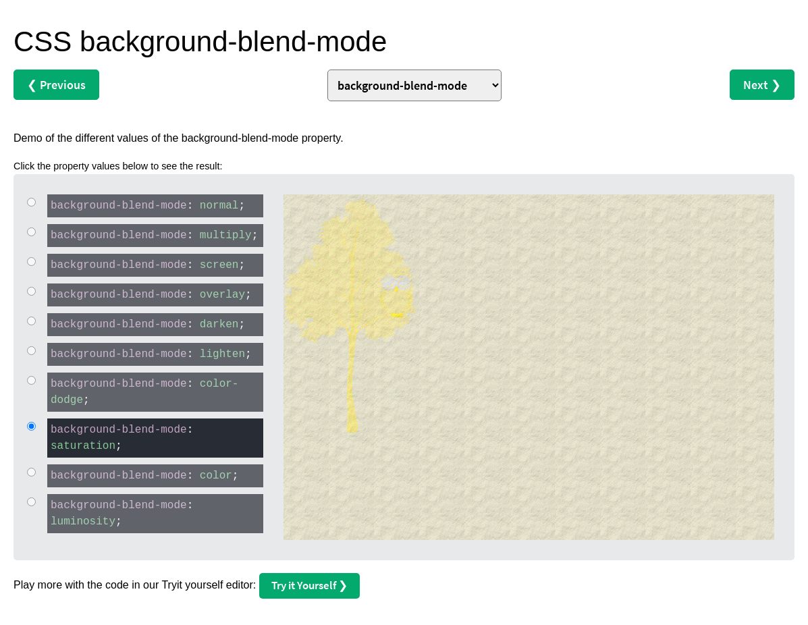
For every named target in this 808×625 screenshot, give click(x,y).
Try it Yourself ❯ (309, 585)
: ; (146, 205)
